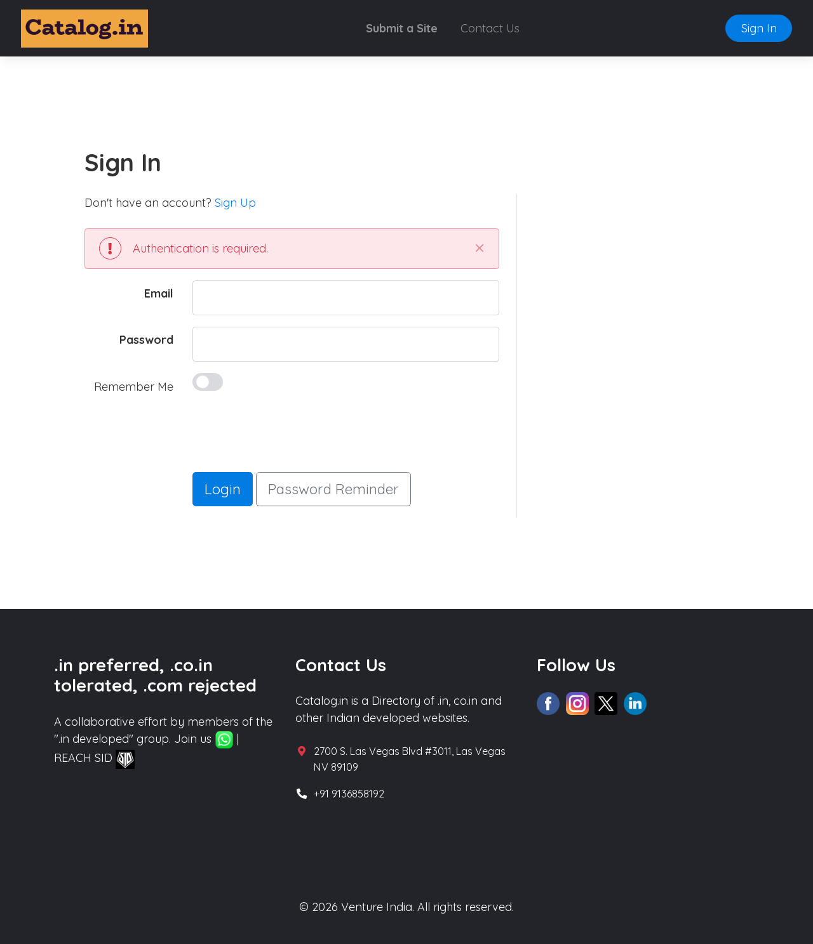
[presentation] (289, 436)
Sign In (759, 28)
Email (158, 293)
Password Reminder (333, 489)
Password (146, 339)
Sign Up (235, 202)
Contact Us (490, 28)
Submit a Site (402, 28)
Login (223, 489)
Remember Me (133, 386)
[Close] (479, 248)
